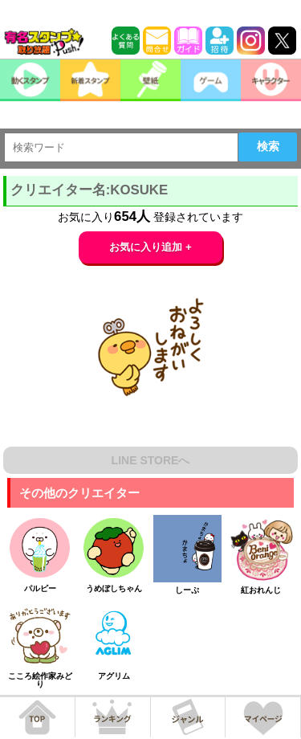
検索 (268, 146)
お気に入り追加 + (150, 247)
